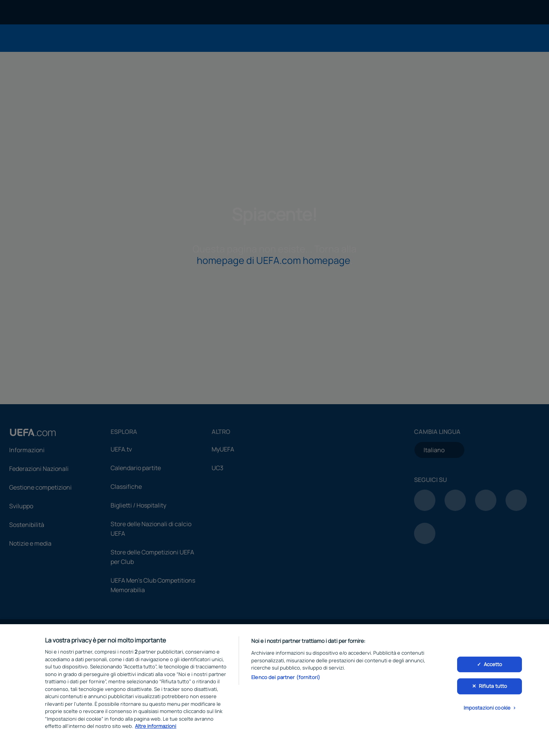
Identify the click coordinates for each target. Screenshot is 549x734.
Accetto (493, 668)
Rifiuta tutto (493, 690)
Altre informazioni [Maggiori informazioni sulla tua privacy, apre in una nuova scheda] (155, 730)
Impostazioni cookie (487, 712)
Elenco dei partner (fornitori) (285, 681)
